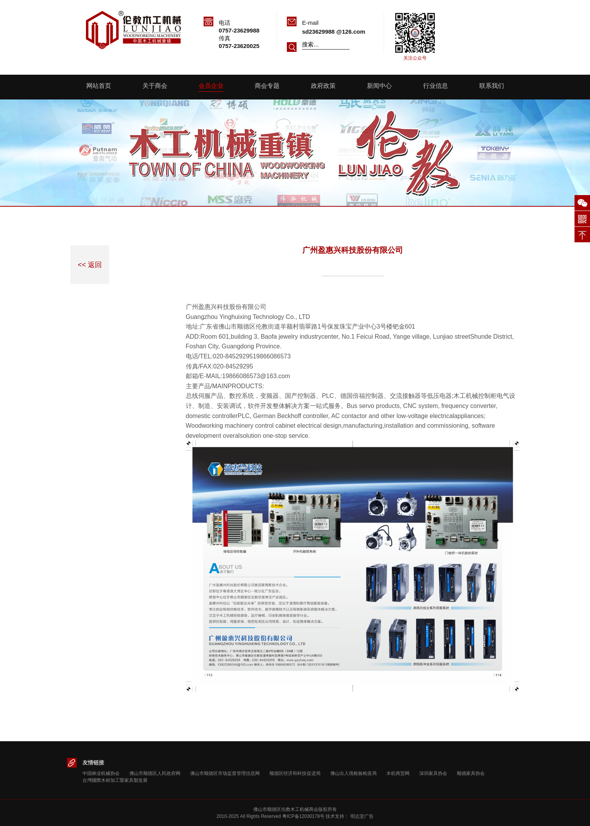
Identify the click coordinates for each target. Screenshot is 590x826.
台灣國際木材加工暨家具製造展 (115, 780)
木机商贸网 (398, 773)
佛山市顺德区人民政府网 (154, 773)
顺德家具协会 (471, 773)
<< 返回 (90, 265)
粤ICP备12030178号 (303, 816)
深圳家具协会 (433, 773)
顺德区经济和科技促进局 (295, 773)
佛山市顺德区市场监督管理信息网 (225, 773)
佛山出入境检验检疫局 (353, 773)
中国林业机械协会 (101, 773)
